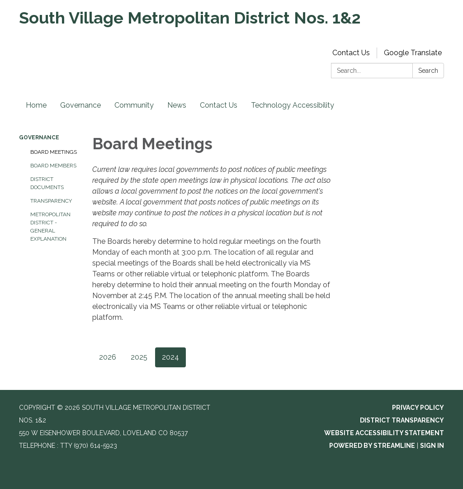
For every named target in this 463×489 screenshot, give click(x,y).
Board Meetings (53, 152)
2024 (170, 357)
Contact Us (351, 52)
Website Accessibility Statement (384, 433)
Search (428, 70)
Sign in (432, 445)
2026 (107, 357)
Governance (80, 105)
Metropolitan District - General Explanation (50, 226)
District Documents (47, 183)
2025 (139, 357)
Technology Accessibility (292, 105)
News (176, 105)
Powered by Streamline (372, 445)
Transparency (51, 201)
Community (134, 105)
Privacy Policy (418, 407)
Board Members (53, 165)
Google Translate (413, 52)
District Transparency (402, 420)
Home (36, 105)
